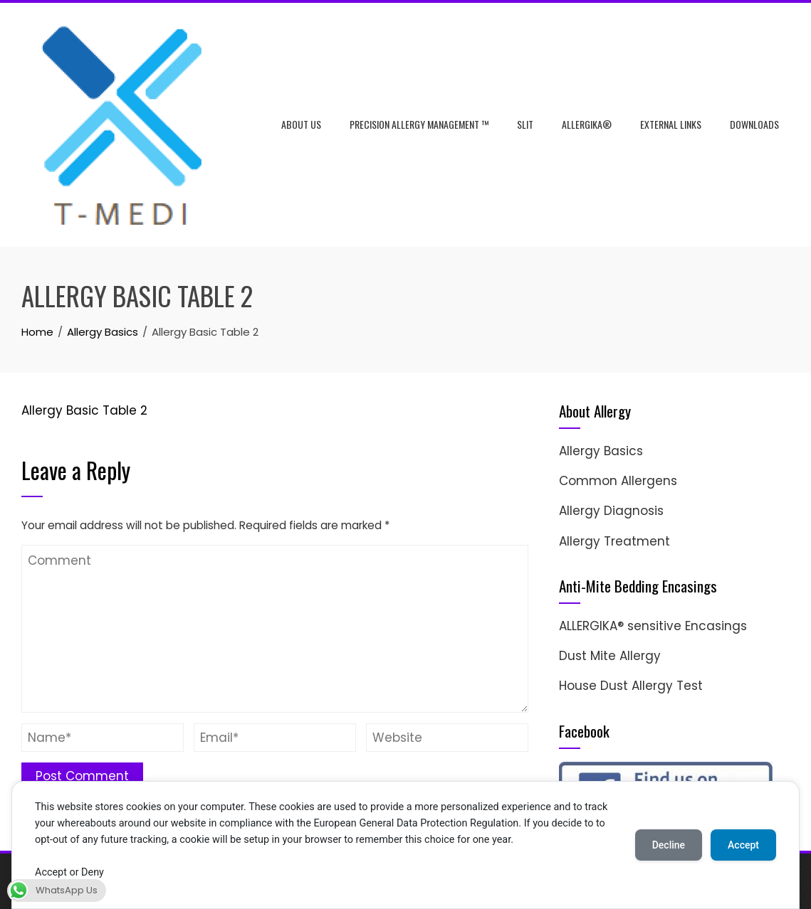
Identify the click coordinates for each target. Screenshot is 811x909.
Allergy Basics (601, 450)
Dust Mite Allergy (610, 655)
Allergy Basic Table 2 (84, 410)
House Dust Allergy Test (631, 685)
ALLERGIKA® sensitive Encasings (653, 625)
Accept (743, 845)
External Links (670, 124)
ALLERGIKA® (587, 124)
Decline (668, 845)
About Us (301, 124)
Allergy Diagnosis (611, 510)
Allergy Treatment (614, 541)
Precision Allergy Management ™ (419, 124)
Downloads (754, 124)
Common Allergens (618, 480)
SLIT (525, 124)
